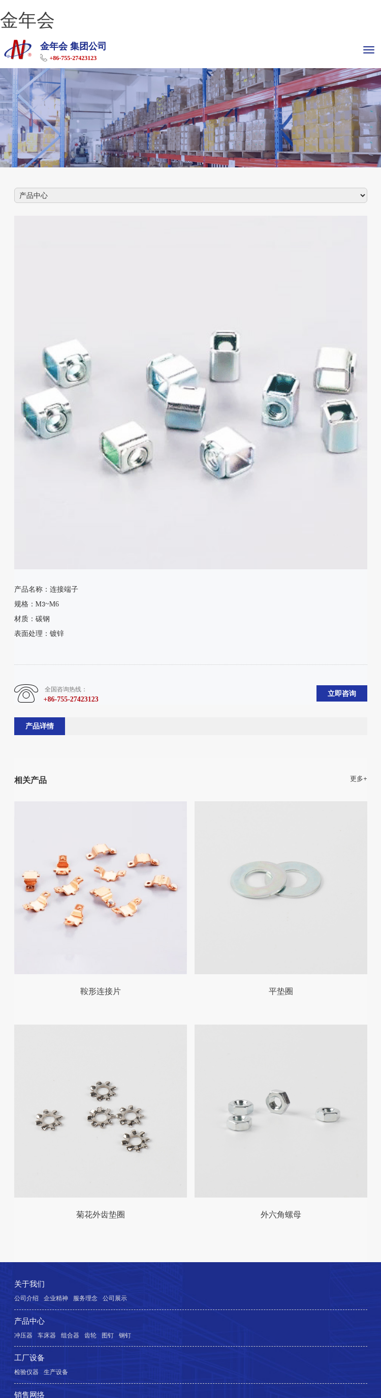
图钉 (108, 1335)
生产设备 (56, 1372)
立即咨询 (342, 693)
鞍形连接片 (100, 991)
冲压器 (23, 1335)
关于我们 (29, 1284)
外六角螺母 (281, 1214)
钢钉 (125, 1335)
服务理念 (85, 1298)
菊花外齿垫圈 (100, 1214)
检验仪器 (26, 1372)
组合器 (70, 1335)
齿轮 (90, 1335)
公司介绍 (26, 1298)
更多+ (358, 778)
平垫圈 (281, 991)
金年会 (27, 20)
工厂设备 (29, 1358)
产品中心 (29, 1321)
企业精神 (56, 1298)
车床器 (47, 1335)
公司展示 (115, 1298)
